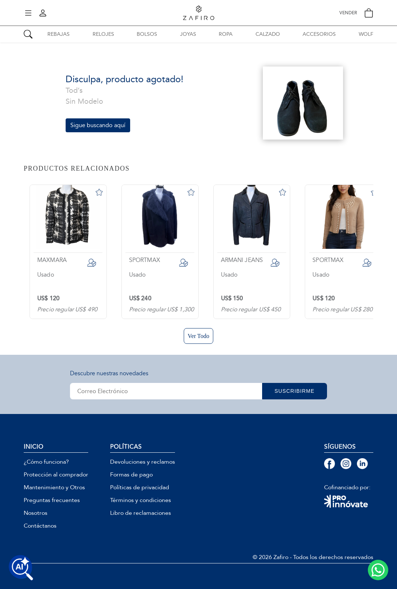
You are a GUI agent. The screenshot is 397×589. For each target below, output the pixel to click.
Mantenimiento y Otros (54, 487)
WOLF (366, 34)
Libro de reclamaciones (140, 513)
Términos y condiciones (140, 500)
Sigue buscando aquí (97, 125)
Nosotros (35, 513)
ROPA (226, 34)
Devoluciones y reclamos (142, 462)
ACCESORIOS (319, 34)
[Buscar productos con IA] (21, 568)
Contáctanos (40, 525)
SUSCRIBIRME (296, 391)
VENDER (348, 13)
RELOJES (103, 34)
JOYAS (188, 34)
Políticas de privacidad (139, 487)
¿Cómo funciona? (46, 462)
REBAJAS (58, 34)
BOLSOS (147, 34)
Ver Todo (198, 336)
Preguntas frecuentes (52, 500)
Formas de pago (131, 474)
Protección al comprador (56, 474)
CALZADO (268, 34)
